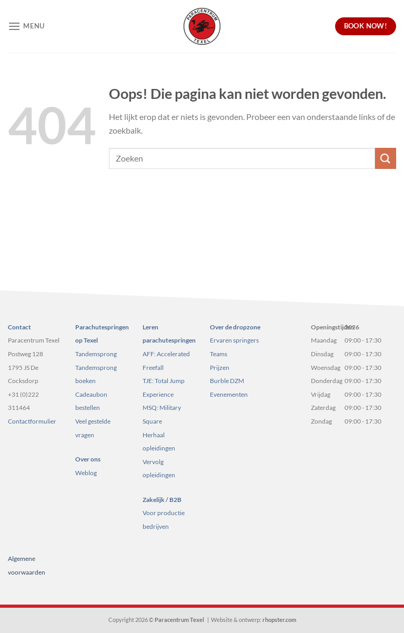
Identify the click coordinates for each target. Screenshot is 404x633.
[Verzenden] (385, 158)
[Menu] (26, 26)
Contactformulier (32, 421)
